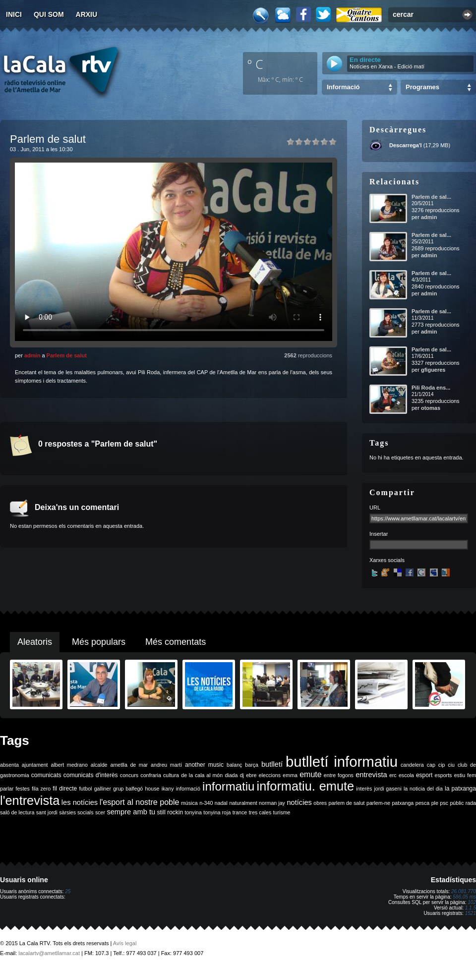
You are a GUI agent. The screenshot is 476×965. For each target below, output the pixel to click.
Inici (14, 14)
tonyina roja (217, 812)
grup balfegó (128, 789)
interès (364, 789)
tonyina (193, 812)
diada (231, 775)
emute (310, 774)
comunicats (46, 775)
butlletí (272, 764)
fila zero (41, 789)
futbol (85, 789)
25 (67, 891)
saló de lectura (17, 812)
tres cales (260, 812)
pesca (422, 803)
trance (240, 812)
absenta (9, 765)
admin (32, 355)
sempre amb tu (131, 812)
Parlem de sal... (431, 197)
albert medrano (69, 765)
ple (434, 803)
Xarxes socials (387, 560)
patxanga (403, 803)
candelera (412, 765)
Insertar (378, 534)
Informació (343, 87)
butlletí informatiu (342, 761)
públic (457, 803)
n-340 (206, 803)
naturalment (243, 803)
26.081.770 (463, 891)
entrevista (371, 775)
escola (406, 775)
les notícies (79, 802)
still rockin (170, 812)
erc (393, 775)
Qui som (49, 14)
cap (431, 765)
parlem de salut (346, 803)
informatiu (228, 786)
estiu (460, 775)
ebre (251, 775)
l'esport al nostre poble (139, 802)
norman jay (272, 803)
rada (471, 803)
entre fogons (339, 775)
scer (100, 812)
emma (290, 775)
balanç (234, 765)
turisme (282, 812)
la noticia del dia (423, 789)
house (152, 789)
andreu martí (166, 765)
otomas (430, 408)
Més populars (98, 642)
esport (424, 775)
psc (444, 803)
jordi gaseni (387, 789)
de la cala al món (202, 775)
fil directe (65, 788)
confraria (150, 775)
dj (242, 775)
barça (251, 765)
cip (441, 765)
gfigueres (433, 370)
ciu (451, 765)
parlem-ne (378, 803)
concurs (129, 775)
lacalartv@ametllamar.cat (49, 953)
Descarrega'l (405, 145)
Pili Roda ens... (431, 388)
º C (255, 64)
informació (188, 789)
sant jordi (47, 812)
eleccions (270, 775)
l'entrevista (30, 800)
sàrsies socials (76, 812)
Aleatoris (34, 642)
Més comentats (175, 642)
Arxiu (87, 14)
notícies (299, 802)
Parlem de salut (67, 355)
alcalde (99, 765)
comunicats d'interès (90, 775)
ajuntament (35, 765)
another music (204, 764)
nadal (221, 803)
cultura (171, 775)
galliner (102, 789)
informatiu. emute (306, 786)
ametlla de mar (129, 765)
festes (22, 789)
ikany (168, 789)
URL (374, 508)
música (189, 803)
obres (320, 803)
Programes (422, 87)
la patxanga (460, 788)
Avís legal (125, 943)
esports (443, 775)
